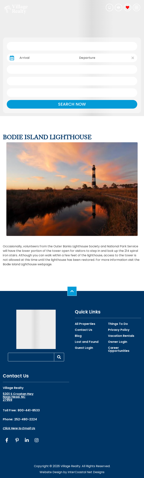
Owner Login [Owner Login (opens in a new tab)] (117, 341)
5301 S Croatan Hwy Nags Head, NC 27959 (18, 396)
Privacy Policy (119, 329)
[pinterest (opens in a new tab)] (17, 440)
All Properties (85, 323)
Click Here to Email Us (19, 428)
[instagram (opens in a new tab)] (36, 440)
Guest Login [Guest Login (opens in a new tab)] (84, 347)
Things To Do (118, 323)
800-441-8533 (29, 410)
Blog (78, 335)
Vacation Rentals (121, 335)
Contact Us (83, 329)
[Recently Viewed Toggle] (118, 7)
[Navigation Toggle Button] (136, 7)
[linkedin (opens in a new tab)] (26, 440)
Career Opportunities (118, 349)
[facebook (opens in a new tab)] (7, 440)
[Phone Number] (109, 7)
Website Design (51, 472)
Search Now (72, 104)
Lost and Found (86, 341)
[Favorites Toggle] (127, 7)
